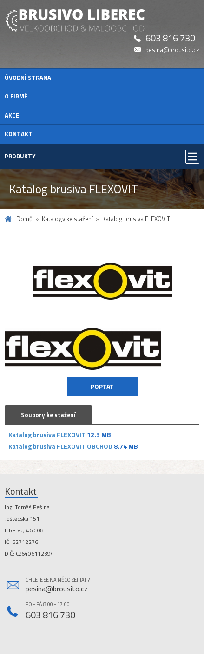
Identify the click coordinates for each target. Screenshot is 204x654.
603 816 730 (170, 38)
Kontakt (19, 133)
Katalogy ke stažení (67, 219)
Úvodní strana (28, 77)
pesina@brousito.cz (172, 50)
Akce (12, 115)
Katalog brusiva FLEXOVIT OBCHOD (60, 446)
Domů (24, 219)
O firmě (16, 96)
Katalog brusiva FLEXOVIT (47, 434)
